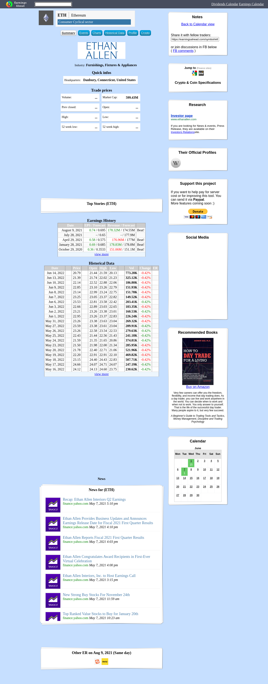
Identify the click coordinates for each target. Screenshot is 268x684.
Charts (97, 32)
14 (184, 478)
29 (191, 495)
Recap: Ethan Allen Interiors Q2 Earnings (94, 499)
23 (197, 486)
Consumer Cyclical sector (75, 22)
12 (217, 469)
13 (177, 478)
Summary (68, 32)
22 (191, 486)
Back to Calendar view (197, 24)
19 (217, 478)
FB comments (183, 51)
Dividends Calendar (224, 4)
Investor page (182, 116)
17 (204, 478)
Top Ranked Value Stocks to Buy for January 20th (100, 614)
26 (217, 486)
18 (211, 478)
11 (211, 469)
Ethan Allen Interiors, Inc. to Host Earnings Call (99, 576)
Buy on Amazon (198, 387)
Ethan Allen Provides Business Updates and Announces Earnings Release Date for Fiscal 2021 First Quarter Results (108, 520)
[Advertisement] (101, 166)
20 (177, 486)
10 (204, 469)
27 (177, 495)
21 (184, 486)
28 (184, 495)
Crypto (145, 32)
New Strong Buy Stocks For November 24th (96, 595)
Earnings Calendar (251, 4)
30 (197, 495)
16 (197, 478)
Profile (133, 32)
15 (191, 478)
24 (204, 486)
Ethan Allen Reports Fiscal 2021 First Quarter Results (103, 537)
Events (83, 32)
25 (211, 486)
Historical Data (114, 32)
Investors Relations (183, 132)
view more (101, 254)
